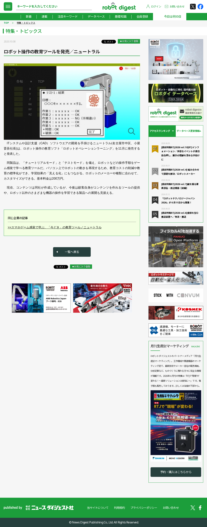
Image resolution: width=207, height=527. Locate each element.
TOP (6, 22)
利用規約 (119, 508)
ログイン (156, 6)
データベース (96, 16)
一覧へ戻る (72, 252)
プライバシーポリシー (143, 508)
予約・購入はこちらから (176, 472)
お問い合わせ (177, 6)
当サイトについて (97, 508)
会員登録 (142, 16)
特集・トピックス (26, 22)
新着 (28, 16)
